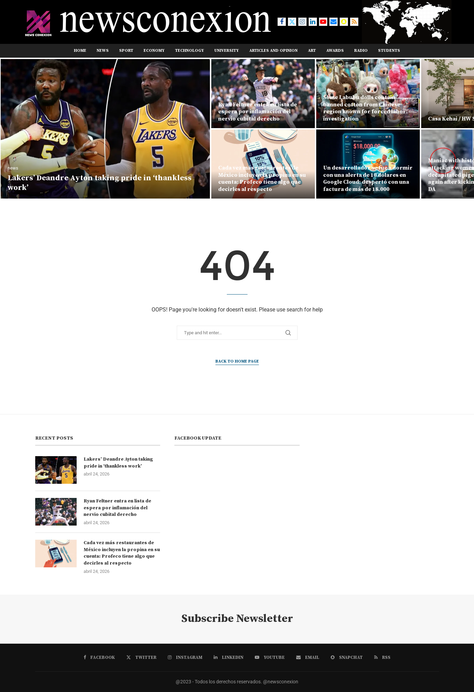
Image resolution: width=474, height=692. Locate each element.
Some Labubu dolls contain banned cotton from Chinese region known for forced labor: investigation (365, 108)
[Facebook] (282, 22)
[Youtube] (323, 22)
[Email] (333, 22)
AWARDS (335, 50)
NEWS (103, 50)
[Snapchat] (344, 22)
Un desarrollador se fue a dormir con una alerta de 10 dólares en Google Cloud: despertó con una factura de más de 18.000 (368, 178)
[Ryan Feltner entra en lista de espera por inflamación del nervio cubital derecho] (263, 93)
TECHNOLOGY (189, 50)
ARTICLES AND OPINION (273, 50)
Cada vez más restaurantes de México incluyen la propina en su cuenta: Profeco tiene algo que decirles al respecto (262, 178)
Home (80, 50)
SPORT (126, 50)
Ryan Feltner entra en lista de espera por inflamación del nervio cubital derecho (257, 112)
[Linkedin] (313, 22)
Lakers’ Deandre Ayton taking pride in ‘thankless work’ (118, 462)
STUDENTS (389, 50)
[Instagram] (302, 22)
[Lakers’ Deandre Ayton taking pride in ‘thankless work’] (105, 129)
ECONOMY (154, 50)
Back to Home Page (237, 361)
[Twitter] (292, 22)
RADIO (361, 50)
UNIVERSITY (226, 50)
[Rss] (354, 22)
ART (312, 50)
